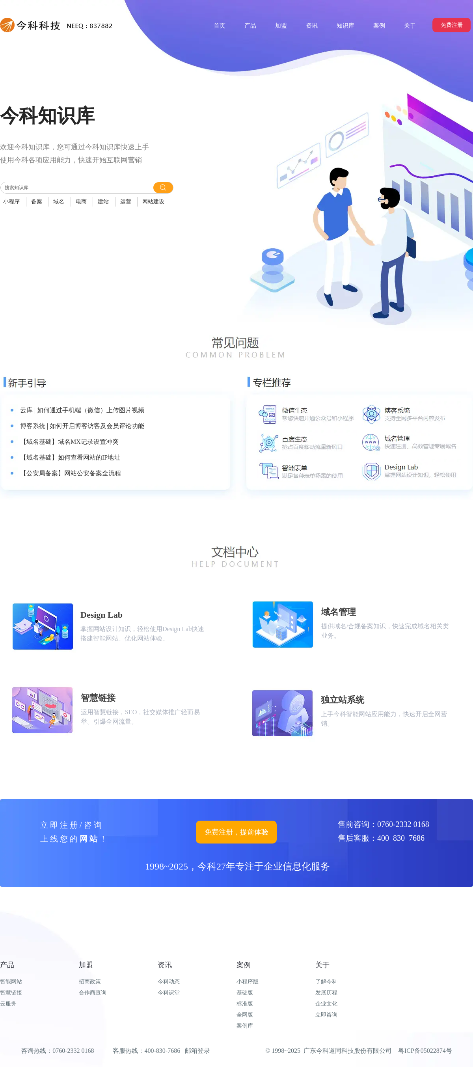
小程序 (11, 202)
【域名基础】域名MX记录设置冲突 (69, 441)
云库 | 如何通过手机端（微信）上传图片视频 (82, 410)
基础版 (244, 993)
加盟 (86, 965)
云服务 (8, 1004)
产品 (7, 965)
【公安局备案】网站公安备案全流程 (70, 473)
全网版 (244, 1015)
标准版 (244, 1004)
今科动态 (169, 982)
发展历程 (326, 993)
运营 (125, 202)
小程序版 (247, 982)
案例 (243, 965)
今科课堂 (169, 993)
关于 (322, 965)
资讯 (165, 965)
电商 (81, 202)
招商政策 (90, 982)
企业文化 (326, 1004)
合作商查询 (92, 993)
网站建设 (153, 202)
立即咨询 (326, 1015)
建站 (103, 202)
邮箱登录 (197, 1050)
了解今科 (326, 982)
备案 (36, 202)
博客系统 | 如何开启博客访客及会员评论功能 (82, 426)
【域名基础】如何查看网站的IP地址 (70, 457)
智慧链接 (11, 993)
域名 (58, 202)
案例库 (244, 1026)
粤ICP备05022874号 (425, 1050)
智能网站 (11, 982)
